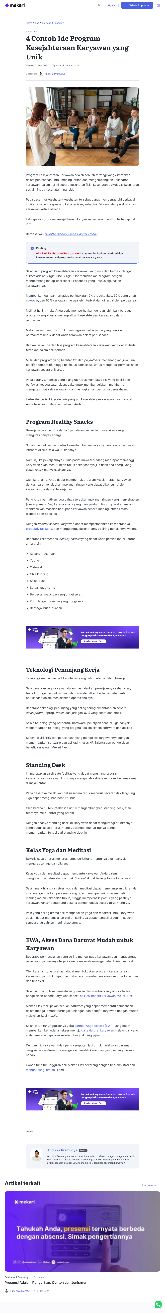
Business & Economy (52, 22)
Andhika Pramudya (55, 73)
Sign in (112, 5)
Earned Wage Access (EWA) (94, 1025)
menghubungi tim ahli (41, 1070)
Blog (36, 22)
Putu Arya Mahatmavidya (21, 1290)
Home (29, 22)
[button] (99, 5)
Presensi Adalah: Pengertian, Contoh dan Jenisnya (45, 1283)
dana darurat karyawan (97, 1030)
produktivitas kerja (39, 528)
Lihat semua (148, 1185)
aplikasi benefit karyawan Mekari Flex (106, 996)
